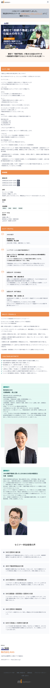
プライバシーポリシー (40, 673)
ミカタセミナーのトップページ (31, 13)
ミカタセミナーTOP (9, 673)
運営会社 (29, 673)
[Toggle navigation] (48, 2)
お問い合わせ (25, 675)
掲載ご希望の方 (21, 673)
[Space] (6, 2)
